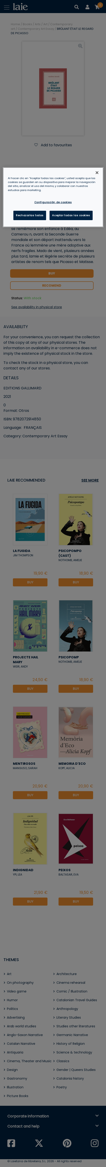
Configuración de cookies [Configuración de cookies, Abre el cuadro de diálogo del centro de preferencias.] (53, 202)
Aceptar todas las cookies (71, 215)
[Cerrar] (97, 173)
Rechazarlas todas (30, 215)
